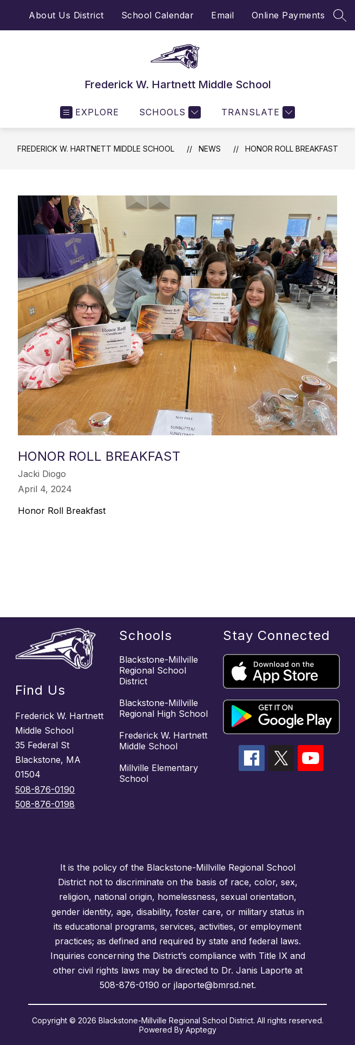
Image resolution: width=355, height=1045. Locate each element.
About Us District (66, 15)
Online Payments (288, 15)
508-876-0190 (45, 789)
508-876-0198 (45, 804)
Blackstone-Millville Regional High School (163, 708)
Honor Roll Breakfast (291, 148)
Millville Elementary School (158, 773)
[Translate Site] (257, 112)
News (210, 148)
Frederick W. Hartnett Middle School (95, 148)
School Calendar (157, 15)
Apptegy (201, 1029)
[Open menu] (89, 112)
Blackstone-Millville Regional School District (158, 670)
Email (222, 15)
